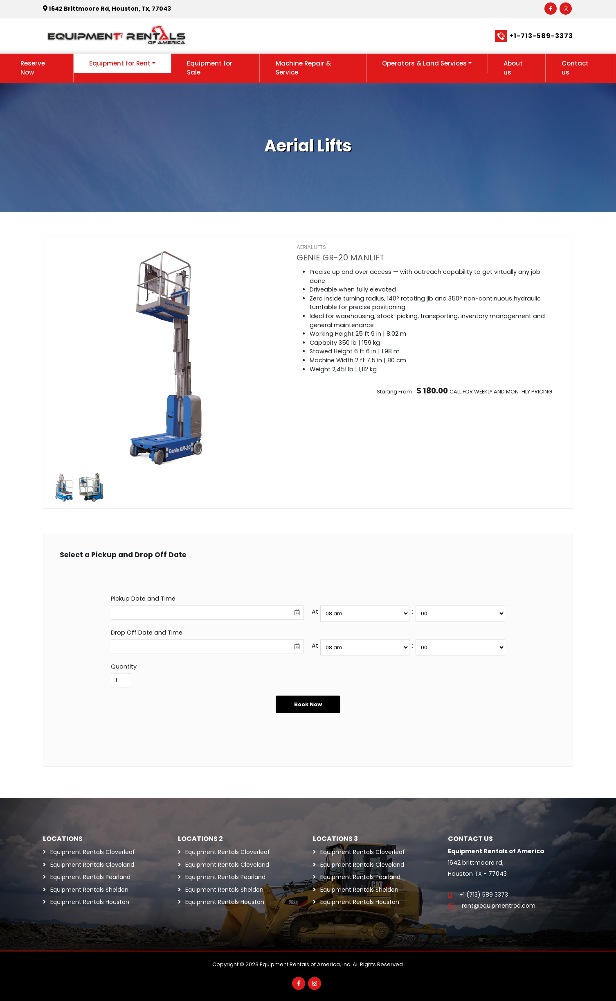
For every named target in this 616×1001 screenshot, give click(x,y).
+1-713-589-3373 (541, 36)
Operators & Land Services (424, 63)
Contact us (575, 68)
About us (513, 68)
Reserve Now (32, 68)
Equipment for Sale (209, 68)
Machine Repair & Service (303, 68)
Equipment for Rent (120, 63)
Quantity (124, 666)
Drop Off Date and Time (146, 632)
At (315, 612)
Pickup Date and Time (143, 598)
